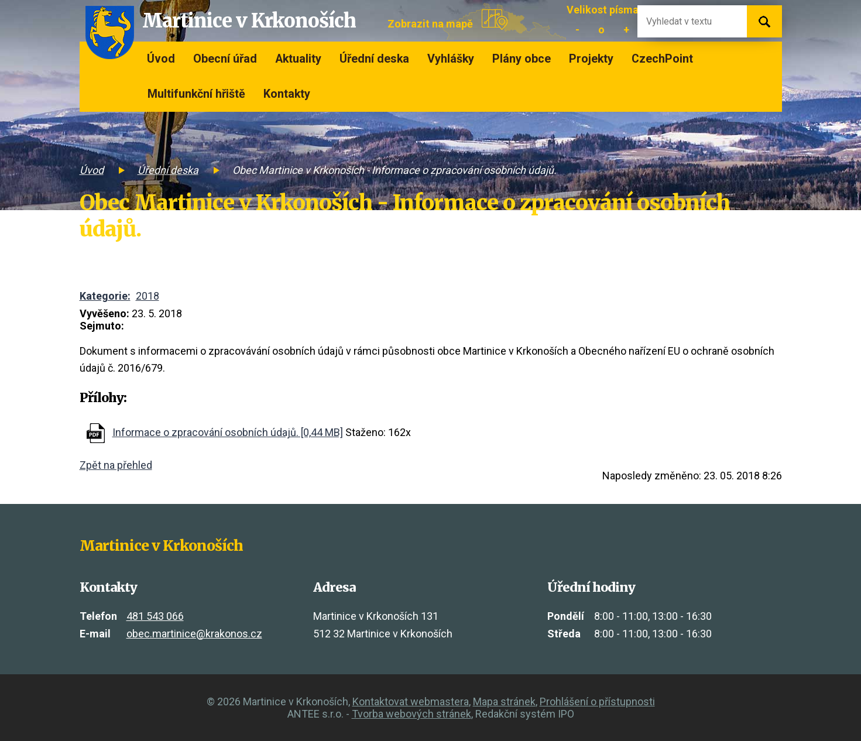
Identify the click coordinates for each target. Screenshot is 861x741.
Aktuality (298, 59)
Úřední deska (374, 59)
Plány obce (521, 59)
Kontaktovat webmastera (410, 701)
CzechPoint (662, 59)
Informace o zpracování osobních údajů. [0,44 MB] (227, 432)
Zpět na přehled (116, 465)
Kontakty (286, 94)
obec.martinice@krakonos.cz (194, 633)
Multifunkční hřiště (196, 94)
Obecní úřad (225, 59)
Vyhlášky (450, 59)
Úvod (161, 59)
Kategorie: (105, 296)
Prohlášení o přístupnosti (597, 701)
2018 (147, 296)
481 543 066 (155, 616)
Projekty (591, 59)
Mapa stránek (504, 701)
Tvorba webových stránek (411, 714)
